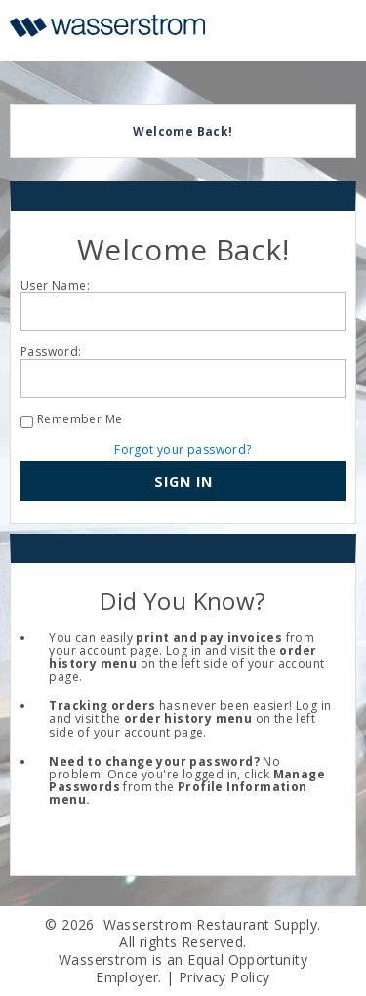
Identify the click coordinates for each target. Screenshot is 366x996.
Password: (51, 351)
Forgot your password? (182, 449)
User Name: (55, 285)
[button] (183, 481)
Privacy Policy (224, 977)
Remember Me (79, 419)
